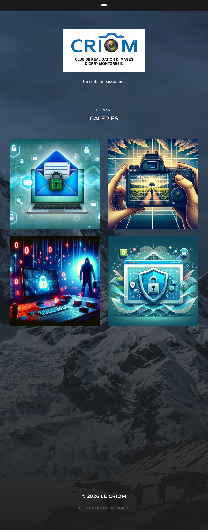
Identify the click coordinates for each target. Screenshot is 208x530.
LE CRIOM (113, 496)
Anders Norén (114, 508)
